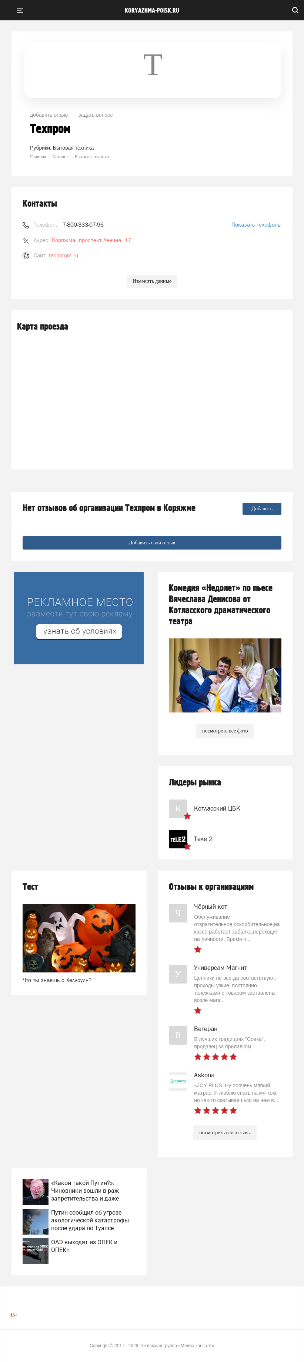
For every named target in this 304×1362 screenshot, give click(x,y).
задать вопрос (95, 115)
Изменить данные (152, 281)
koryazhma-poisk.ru (152, 10)
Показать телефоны (256, 224)
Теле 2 (203, 838)
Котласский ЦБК (217, 808)
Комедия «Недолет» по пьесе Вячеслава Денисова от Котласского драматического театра (221, 605)
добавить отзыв (49, 115)
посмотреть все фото (225, 731)
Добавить (262, 508)
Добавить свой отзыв (152, 542)
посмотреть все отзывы (225, 1132)
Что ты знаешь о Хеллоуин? (57, 980)
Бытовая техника (73, 148)
